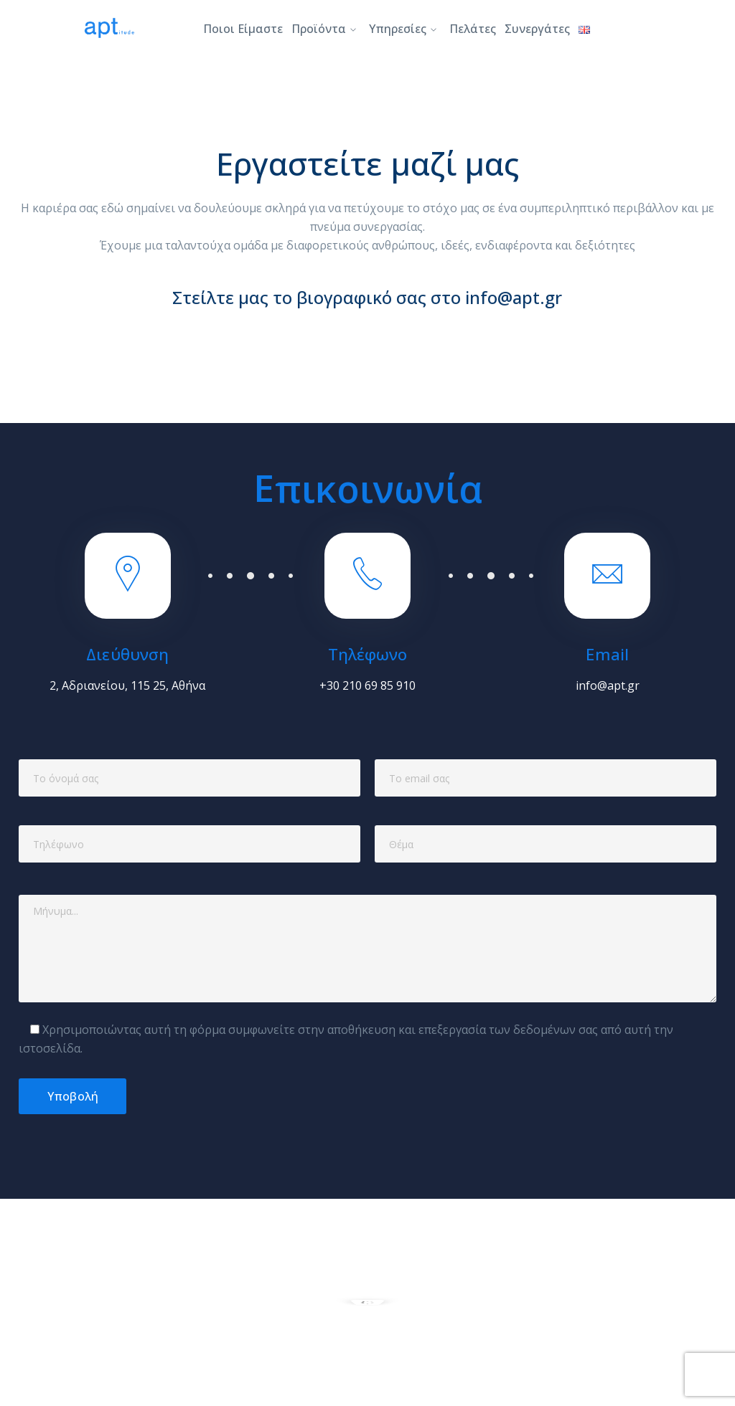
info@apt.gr (608, 685)
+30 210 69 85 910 (367, 685)
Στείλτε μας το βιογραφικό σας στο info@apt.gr (367, 303)
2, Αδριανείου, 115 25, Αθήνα (127, 685)
